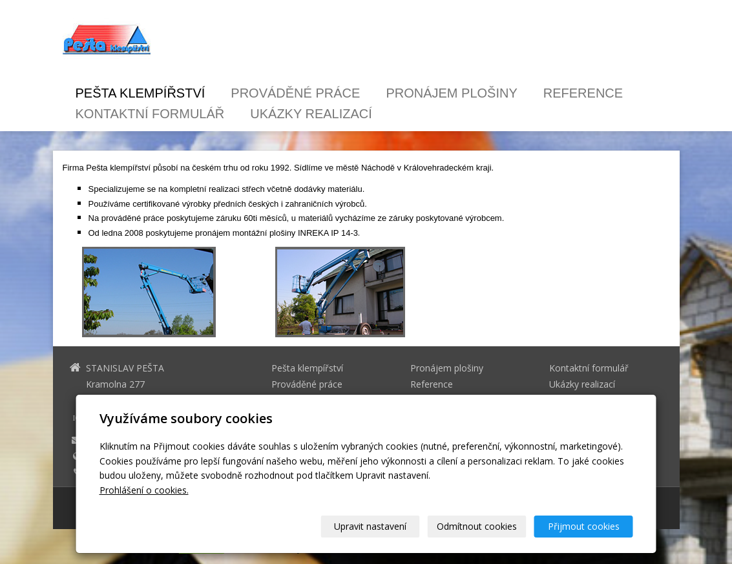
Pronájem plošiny (451, 93)
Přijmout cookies (584, 526)
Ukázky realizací (311, 114)
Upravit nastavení (370, 526)
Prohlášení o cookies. (144, 490)
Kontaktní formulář (150, 114)
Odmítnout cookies (477, 526)
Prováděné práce (295, 93)
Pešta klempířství (140, 93)
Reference (583, 93)
